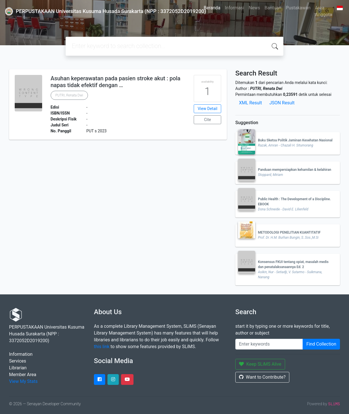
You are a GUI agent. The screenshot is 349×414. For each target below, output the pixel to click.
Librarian (18, 367)
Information (21, 354)
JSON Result (281, 102)
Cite (207, 119)
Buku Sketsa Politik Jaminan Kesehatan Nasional (295, 140)
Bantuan (272, 7)
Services (17, 361)
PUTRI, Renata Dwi (69, 95)
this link (101, 346)
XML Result (250, 102)
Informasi (234, 7)
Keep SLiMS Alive (260, 364)
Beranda (212, 7)
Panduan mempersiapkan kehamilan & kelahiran (294, 170)
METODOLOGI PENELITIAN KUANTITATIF (289, 232)
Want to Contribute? (262, 377)
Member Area (22, 374)
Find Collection (321, 344)
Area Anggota (323, 11)
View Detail (207, 108)
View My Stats (23, 381)
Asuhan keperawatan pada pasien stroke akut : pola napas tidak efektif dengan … (115, 82)
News (254, 7)
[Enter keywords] (269, 344)
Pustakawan (298, 7)
